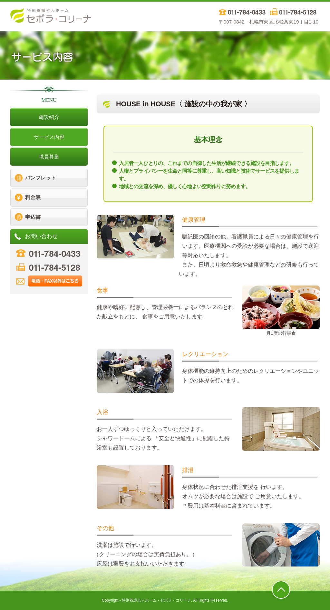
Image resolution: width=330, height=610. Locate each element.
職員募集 (49, 157)
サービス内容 (49, 137)
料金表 (33, 197)
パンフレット (40, 177)
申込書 (33, 217)
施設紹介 (49, 117)
